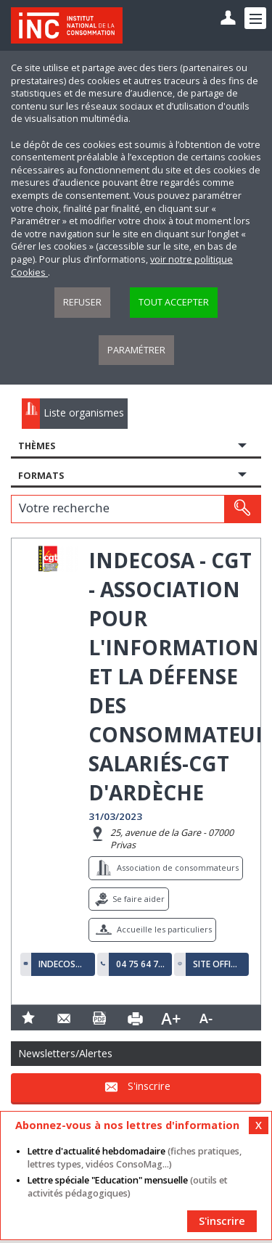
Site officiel (217, 964)
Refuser (82, 302)
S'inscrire (149, 1087)
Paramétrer (136, 350)
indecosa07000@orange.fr (63, 964)
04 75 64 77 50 (140, 964)
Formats (41, 475)
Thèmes (36, 446)
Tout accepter (174, 302)
